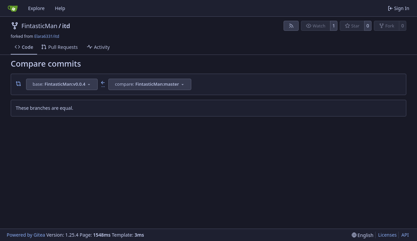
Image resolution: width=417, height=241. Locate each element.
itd (66, 25)
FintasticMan (39, 25)
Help (60, 8)
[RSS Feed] (291, 26)
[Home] (12, 8)
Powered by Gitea (26, 235)
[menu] (363, 235)
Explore (36, 8)
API (405, 235)
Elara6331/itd (46, 36)
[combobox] (62, 84)
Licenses (387, 235)
